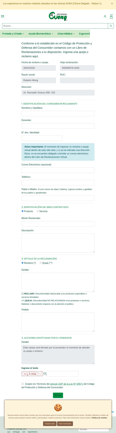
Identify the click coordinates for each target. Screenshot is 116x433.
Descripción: (28, 230)
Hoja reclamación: (69, 62)
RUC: (63, 74)
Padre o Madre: (57, 191)
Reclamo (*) (29, 263)
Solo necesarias (65, 424)
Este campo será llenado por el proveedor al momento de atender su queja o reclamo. (58, 354)
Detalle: (25, 270)
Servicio (42, 211)
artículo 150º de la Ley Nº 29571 (66, 384)
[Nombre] (94, 429)
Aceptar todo (50, 424)
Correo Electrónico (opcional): (37, 164)
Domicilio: (26, 120)
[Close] (112, 3)
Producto (27, 211)
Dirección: (27, 87)
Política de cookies (99, 418)
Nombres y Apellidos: (32, 108)
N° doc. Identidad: (31, 132)
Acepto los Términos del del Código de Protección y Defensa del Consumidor (58, 386)
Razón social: (28, 74)
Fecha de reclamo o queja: (35, 62)
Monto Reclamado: (31, 218)
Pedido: (25, 309)
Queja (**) (46, 263)
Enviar (58, 395)
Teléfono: (26, 177)
